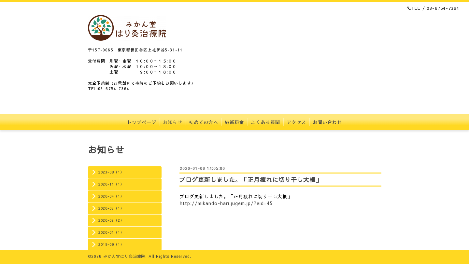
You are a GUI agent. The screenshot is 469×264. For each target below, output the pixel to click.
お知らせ (172, 122)
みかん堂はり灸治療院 (124, 256)
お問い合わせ (327, 122)
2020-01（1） (111, 232)
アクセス (296, 122)
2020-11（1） (111, 184)
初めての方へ (203, 122)
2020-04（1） (111, 196)
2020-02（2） (111, 220)
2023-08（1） (111, 172)
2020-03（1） (111, 208)
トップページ (141, 122)
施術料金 (234, 122)
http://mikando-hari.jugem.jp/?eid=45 (226, 203)
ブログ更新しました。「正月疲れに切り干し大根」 (250, 179)
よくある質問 (265, 122)
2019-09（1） (111, 244)
